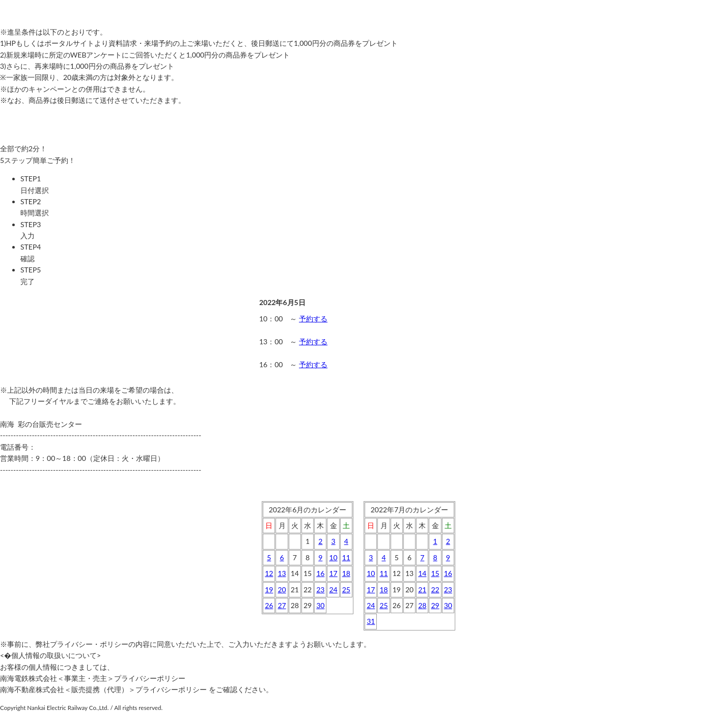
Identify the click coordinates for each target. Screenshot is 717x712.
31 (371, 621)
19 (269, 589)
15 (435, 573)
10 (333, 557)
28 (422, 605)
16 (320, 573)
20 (282, 589)
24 (333, 589)
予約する (313, 318)
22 (435, 589)
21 (422, 589)
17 (333, 573)
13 (282, 573)
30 (320, 605)
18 (346, 573)
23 (320, 589)
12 (269, 573)
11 (346, 557)
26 (269, 605)
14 (422, 573)
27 (282, 605)
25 (346, 589)
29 (435, 605)
